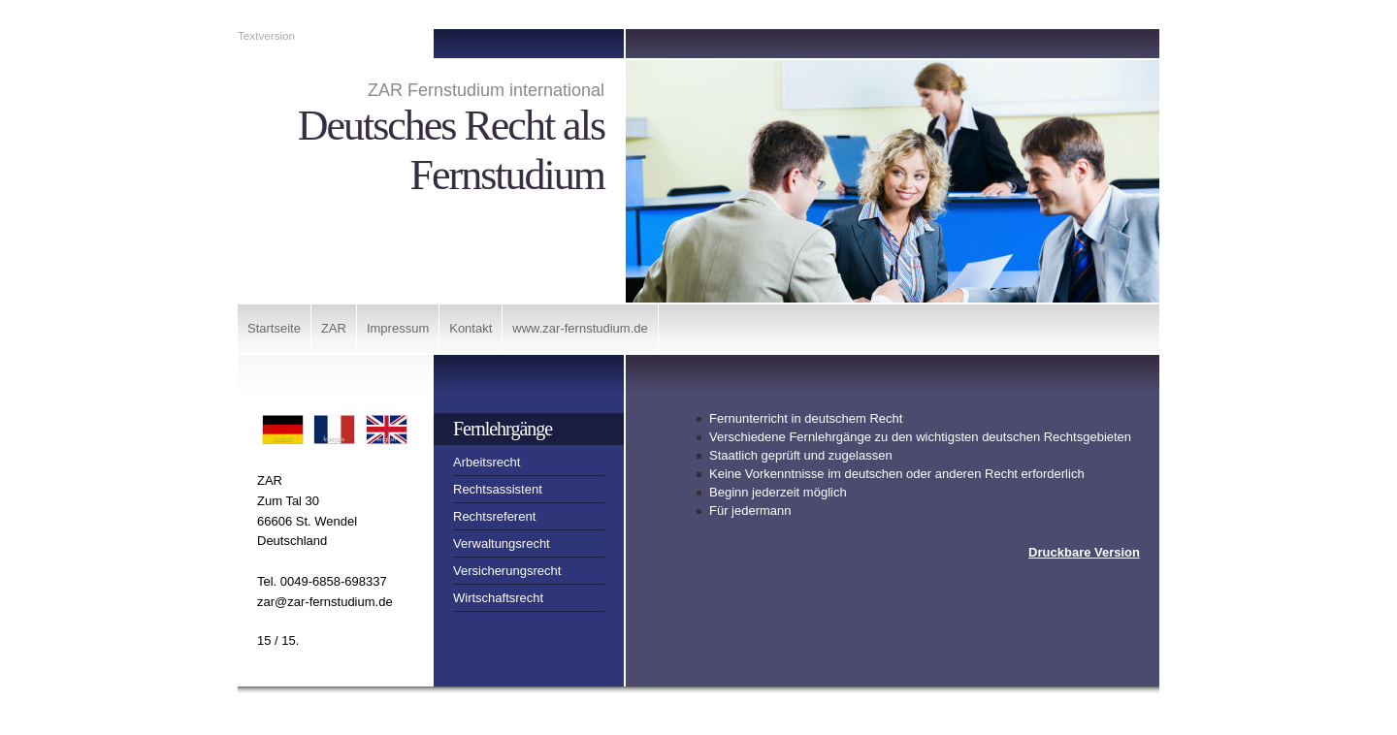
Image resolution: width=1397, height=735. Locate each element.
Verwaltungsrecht (501, 543)
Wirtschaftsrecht (498, 598)
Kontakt (470, 328)
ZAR (333, 328)
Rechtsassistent (497, 489)
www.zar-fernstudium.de (579, 328)
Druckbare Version (1084, 552)
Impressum (398, 328)
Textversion (266, 35)
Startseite (274, 328)
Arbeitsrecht (486, 462)
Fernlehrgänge (502, 428)
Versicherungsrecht (507, 570)
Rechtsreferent (494, 516)
